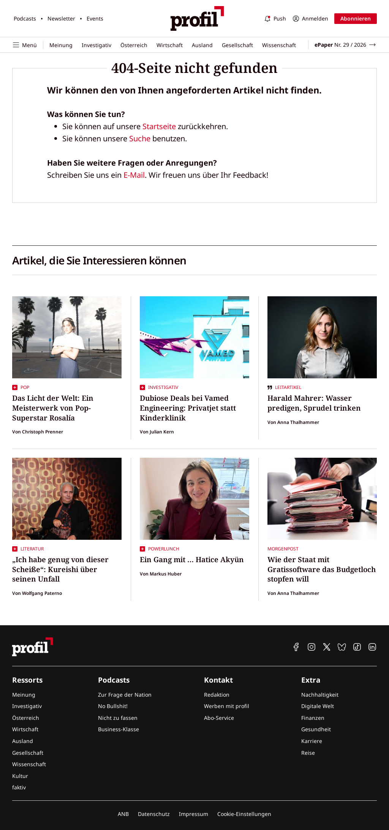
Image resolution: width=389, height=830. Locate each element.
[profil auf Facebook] (296, 646)
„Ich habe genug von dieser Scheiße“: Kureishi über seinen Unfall (60, 569)
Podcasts (25, 18)
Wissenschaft (279, 45)
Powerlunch (159, 549)
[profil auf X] (326, 646)
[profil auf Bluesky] (341, 646)
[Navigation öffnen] (27, 45)
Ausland (202, 45)
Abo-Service (219, 717)
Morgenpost (283, 549)
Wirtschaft (170, 45)
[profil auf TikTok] (357, 646)
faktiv (19, 787)
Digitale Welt (317, 706)
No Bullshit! (113, 706)
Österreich (133, 45)
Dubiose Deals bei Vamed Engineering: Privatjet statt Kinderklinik (188, 407)
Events (95, 18)
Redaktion (216, 694)
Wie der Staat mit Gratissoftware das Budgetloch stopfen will (321, 569)
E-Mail (134, 175)
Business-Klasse (118, 729)
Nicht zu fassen (118, 717)
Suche (139, 138)
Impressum (193, 813)
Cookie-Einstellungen (244, 813)
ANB (123, 813)
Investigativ (96, 45)
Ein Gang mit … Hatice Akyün (192, 559)
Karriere (311, 741)
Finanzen (312, 717)
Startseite (159, 126)
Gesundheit (316, 729)
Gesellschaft (237, 45)
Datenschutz (154, 813)
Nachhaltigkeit (319, 694)
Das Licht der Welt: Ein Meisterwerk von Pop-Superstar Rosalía (52, 407)
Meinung (61, 45)
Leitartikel (284, 387)
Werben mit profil (226, 706)
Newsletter (61, 18)
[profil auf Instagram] (311, 646)
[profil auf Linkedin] (372, 646)
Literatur (28, 549)
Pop (20, 387)
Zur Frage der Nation (125, 694)
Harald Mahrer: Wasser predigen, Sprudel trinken (314, 403)
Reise (308, 752)
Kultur (20, 775)
